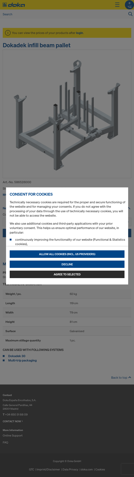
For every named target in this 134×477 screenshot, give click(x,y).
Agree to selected (67, 274)
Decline (67, 264)
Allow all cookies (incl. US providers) (67, 254)
